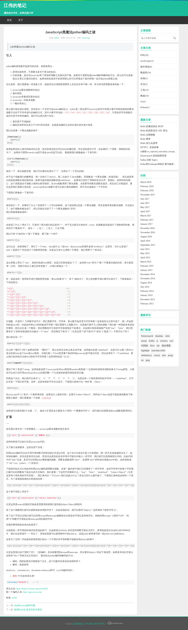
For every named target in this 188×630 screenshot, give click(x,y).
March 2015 (145, 262)
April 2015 (145, 257)
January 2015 (146, 270)
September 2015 (147, 245)
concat (157, 355)
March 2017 (145, 215)
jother (14, 597)
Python (144, 107)
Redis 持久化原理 (148, 143)
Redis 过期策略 (147, 135)
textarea (163, 341)
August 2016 (146, 236)
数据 (144, 96)
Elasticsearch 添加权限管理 (153, 156)
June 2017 (145, 203)
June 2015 (145, 249)
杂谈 (143, 78)
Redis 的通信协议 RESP (151, 126)
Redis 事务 (145, 139)
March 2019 (145, 182)
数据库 (145, 72)
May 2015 (145, 253)
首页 (9, 20)
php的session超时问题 (24, 605)
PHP (144, 55)
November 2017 (147, 195)
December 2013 (147, 299)
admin (56, 38)
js (157, 341)
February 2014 (147, 291)
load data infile (158, 350)
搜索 (175, 38)
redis (167, 336)
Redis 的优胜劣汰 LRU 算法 (154, 130)
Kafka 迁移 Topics (149, 160)
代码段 (144, 345)
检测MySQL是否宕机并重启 (28, 609)
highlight (145, 350)
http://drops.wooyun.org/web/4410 (32, 588)
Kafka (151, 341)
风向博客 (166, 345)
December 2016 (147, 228)
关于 (20, 20)
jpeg (148, 360)
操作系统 (146, 67)
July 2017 (144, 199)
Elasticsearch (147, 336)
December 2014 (147, 274)
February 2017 (147, 220)
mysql (144, 341)
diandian (159, 336)
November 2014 (147, 278)
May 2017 (145, 207)
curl (171, 341)
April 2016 (145, 241)
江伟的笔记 (15, 5)
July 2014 (144, 287)
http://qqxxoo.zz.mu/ (32, 592)
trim (164, 355)
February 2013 (147, 303)
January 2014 (146, 295)
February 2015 (147, 266)
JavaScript (86, 38)
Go (143, 101)
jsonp (170, 355)
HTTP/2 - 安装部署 (149, 147)
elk (158, 345)
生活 (143, 84)
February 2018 (147, 190)
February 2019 (147, 186)
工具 (144, 90)
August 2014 (146, 282)
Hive (152, 345)
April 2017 (145, 211)
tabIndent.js (146, 355)
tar (142, 360)
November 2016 (147, 232)
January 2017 (146, 224)
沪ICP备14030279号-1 (95, 624)
